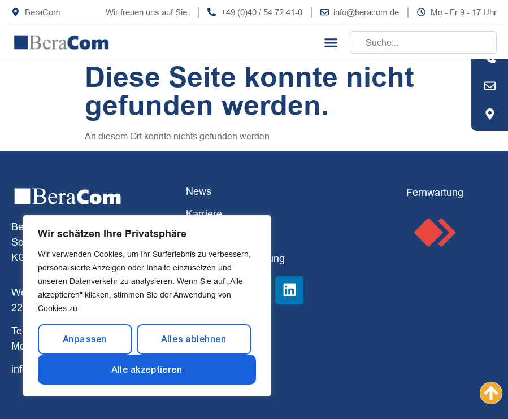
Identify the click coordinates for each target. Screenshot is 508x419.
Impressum (211, 235)
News (198, 191)
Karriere (204, 213)
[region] (147, 305)
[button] (331, 42)
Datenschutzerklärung (235, 258)
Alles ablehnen (194, 339)
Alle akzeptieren (147, 369)
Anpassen (85, 339)
